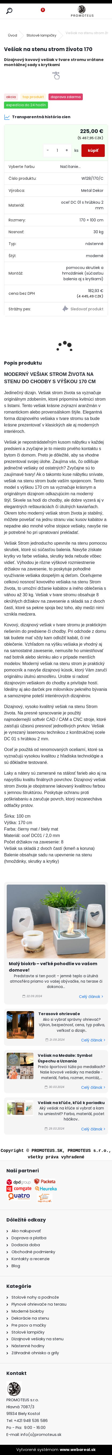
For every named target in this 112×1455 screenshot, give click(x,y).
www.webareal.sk (78, 1449)
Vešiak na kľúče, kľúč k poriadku (71, 1102)
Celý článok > (91, 996)
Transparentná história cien (37, 117)
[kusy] (57, 150)
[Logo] (82, 11)
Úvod (12, 35)
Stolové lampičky (41, 35)
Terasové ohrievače (59, 1013)
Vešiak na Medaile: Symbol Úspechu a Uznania (65, 1058)
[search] (9, 11)
